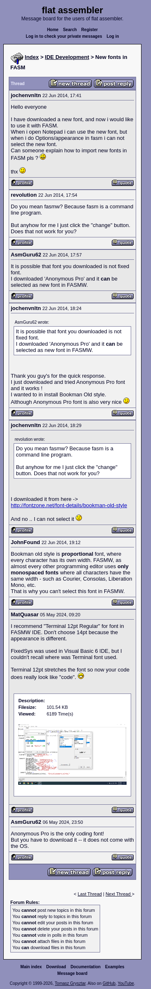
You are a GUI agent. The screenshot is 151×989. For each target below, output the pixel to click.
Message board (73, 973)
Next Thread (118, 893)
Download (56, 967)
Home (53, 29)
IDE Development (67, 57)
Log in (113, 36)
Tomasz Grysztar (70, 983)
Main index (31, 967)
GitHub (109, 983)
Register (89, 29)
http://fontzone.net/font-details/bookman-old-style (69, 505)
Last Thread (90, 893)
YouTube (125, 983)
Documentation (85, 967)
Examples (115, 967)
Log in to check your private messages (64, 36)
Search (70, 29)
